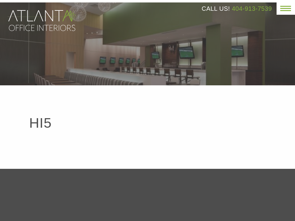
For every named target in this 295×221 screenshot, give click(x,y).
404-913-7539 (252, 8)
